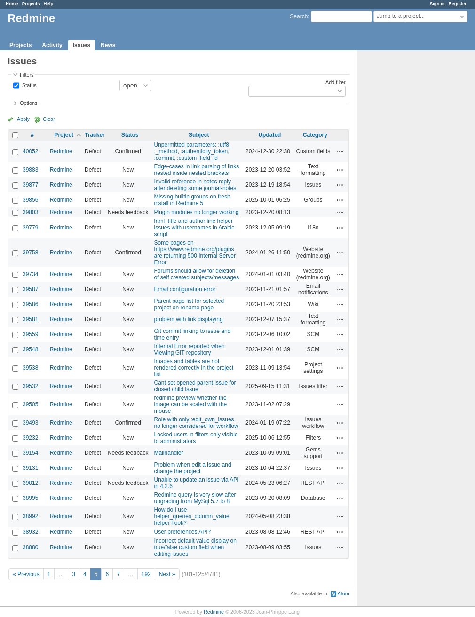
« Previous (26, 574)
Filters (26, 75)
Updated (269, 135)
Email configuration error (185, 289)
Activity (52, 45)
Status (29, 84)
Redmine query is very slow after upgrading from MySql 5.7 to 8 (195, 498)
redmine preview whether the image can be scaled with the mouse (190, 404)
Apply (23, 119)
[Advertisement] (404, 198)
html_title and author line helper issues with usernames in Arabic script (194, 227)
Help (49, 3)
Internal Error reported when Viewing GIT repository (189, 349)
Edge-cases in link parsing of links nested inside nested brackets (196, 169)
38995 (30, 498)
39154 (30, 453)
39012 (30, 483)
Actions (340, 151)
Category (315, 135)
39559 (30, 334)
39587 (30, 289)
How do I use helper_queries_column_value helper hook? (192, 516)
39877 (30, 185)
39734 (30, 274)
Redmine (61, 151)
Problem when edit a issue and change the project (192, 468)
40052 (30, 151)
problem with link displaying (188, 319)
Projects (31, 3)
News (108, 45)
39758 (30, 252)
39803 (30, 212)
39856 (30, 200)
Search (299, 16)
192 (146, 574)
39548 (30, 349)
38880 (30, 547)
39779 (30, 227)
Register (458, 3)
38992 (30, 516)
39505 (30, 404)
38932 (30, 532)
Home (12, 3)
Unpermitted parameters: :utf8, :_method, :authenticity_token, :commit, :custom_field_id (192, 151)
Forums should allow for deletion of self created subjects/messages (196, 274)
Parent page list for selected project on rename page (189, 304)
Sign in (437, 3)
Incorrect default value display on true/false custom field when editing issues (195, 547)
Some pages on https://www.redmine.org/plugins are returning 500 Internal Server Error (195, 252)
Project (63, 135)
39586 (30, 304)
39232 (30, 438)
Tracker (95, 135)
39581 (30, 319)
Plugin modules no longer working (196, 212)
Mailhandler (168, 453)
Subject (199, 135)
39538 (30, 367)
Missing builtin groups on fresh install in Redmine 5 (192, 199)
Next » (167, 574)
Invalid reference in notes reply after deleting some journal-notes (195, 184)
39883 (30, 169)
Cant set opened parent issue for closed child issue (195, 386)
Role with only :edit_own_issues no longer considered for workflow (196, 422)
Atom (343, 593)
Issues (81, 45)
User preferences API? (182, 532)
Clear (49, 119)
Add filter (335, 82)
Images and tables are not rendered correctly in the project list (194, 368)
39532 (30, 386)
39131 (30, 468)
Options (28, 103)
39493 (30, 422)
